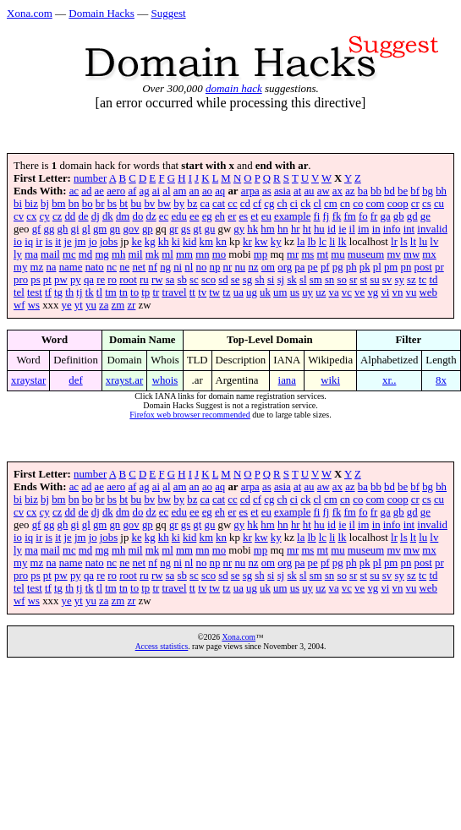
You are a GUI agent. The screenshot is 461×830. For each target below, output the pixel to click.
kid (189, 242)
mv (393, 254)
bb (375, 191)
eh (220, 216)
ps (35, 280)
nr (228, 267)
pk (364, 267)
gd (412, 216)
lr (394, 242)
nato (94, 267)
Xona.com (29, 13)
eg (207, 216)
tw (214, 292)
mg (101, 254)
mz (37, 267)
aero (116, 191)
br (100, 204)
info (392, 229)
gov (131, 229)
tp (145, 292)
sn (329, 280)
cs (426, 204)
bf (415, 191)
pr (439, 267)
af (132, 191)
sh (259, 280)
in (376, 229)
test (34, 292)
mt (323, 254)
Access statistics (162, 646)
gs (185, 229)
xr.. (389, 380)
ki (176, 242)
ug (251, 292)
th (69, 292)
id (331, 229)
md (85, 254)
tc (422, 280)
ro (112, 280)
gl (86, 229)
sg (247, 280)
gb (398, 216)
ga (386, 216)
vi (385, 292)
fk (337, 216)
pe (313, 267)
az (349, 191)
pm (391, 267)
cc (232, 204)
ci (294, 204)
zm (118, 305)
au (309, 191)
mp (260, 254)
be (403, 191)
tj (79, 292)
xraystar (28, 380)
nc (112, 267)
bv (149, 204)
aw (323, 191)
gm (100, 229)
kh (163, 242)
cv (19, 216)
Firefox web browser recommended (189, 414)
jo (93, 242)
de (83, 216)
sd (223, 280)
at (297, 191)
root (128, 280)
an (194, 191)
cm (331, 204)
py (75, 280)
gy (238, 229)
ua (238, 292)
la (301, 242)
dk (107, 216)
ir (39, 242)
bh (441, 191)
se (235, 280)
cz (57, 216)
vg (372, 292)
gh (63, 229)
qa (89, 280)
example (292, 216)
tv (202, 292)
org (284, 267)
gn (114, 229)
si (271, 280)
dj (95, 216)
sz (411, 280)
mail (50, 254)
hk (252, 229)
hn (282, 229)
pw (61, 280)
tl (99, 292)
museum (366, 254)
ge (425, 216)
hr (295, 229)
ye (67, 305)
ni (177, 267)
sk (291, 280)
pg (337, 267)
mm (184, 254)
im (364, 229)
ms (307, 254)
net (138, 267)
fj (326, 216)
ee (194, 216)
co (358, 204)
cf (257, 204)
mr (293, 254)
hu (319, 229)
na (51, 267)
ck (305, 204)
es (243, 216)
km (206, 242)
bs (112, 204)
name (71, 267)
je (67, 242)
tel (19, 292)
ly (18, 254)
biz (31, 204)
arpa (250, 191)
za (103, 305)
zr (131, 305)
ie (342, 229)
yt (78, 305)
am (180, 191)
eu (266, 216)
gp (147, 229)
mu (337, 254)
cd (245, 204)
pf (325, 267)
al (166, 191)
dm (122, 216)
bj (45, 204)
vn (397, 292)
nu (239, 267)
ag (145, 191)
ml (167, 254)
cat (218, 204)
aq (220, 191)
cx (31, 216)
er (232, 216)
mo (219, 254)
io (18, 242)
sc (194, 280)
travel (174, 292)
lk (342, 242)
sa (170, 280)
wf (19, 305)
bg (427, 191)
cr (415, 204)
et (254, 216)
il (352, 229)
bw (164, 204)
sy (398, 280)
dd (69, 216)
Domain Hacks (101, 13)
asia (282, 191)
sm (316, 280)
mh (118, 254)
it (58, 242)
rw (157, 280)
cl (317, 204)
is (48, 242)
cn (345, 204)
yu (90, 305)
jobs (109, 242)
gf (36, 229)
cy (45, 216)
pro (21, 280)
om (268, 267)
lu (423, 242)
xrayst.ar (124, 380)
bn (74, 204)
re (100, 280)
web (428, 292)
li (332, 242)
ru (144, 280)
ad (86, 191)
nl (188, 267)
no (201, 267)
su (374, 280)
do (138, 216)
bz (192, 204)
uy (307, 292)
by (178, 204)
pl (377, 267)
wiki (330, 380)
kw (261, 242)
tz (226, 292)
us (294, 292)
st (364, 280)
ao (207, 191)
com (375, 204)
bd (389, 191)
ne (124, 267)
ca (205, 204)
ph (351, 267)
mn (202, 254)
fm (350, 216)
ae (99, 191)
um (280, 292)
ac (74, 191)
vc (347, 292)
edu (178, 216)
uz (321, 292)
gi (75, 229)
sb (182, 280)
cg (269, 204)
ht (307, 229)
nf (152, 267)
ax (337, 191)
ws (34, 305)
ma (31, 254)
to (134, 292)
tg (58, 292)
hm (267, 229)
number (90, 178)
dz (151, 216)
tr (155, 292)
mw (411, 254)
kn (221, 242)
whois (165, 380)
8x (441, 380)
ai (156, 191)
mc (69, 254)
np (215, 267)
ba (363, 191)
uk (265, 292)
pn (406, 267)
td (433, 280)
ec (163, 216)
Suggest (168, 13)
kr (247, 242)
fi (317, 216)
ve (359, 292)
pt (47, 280)
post (423, 267)
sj (281, 280)
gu (210, 229)
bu (135, 204)
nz (253, 267)
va (334, 292)
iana (287, 380)
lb (312, 242)
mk (152, 254)
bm (58, 204)
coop (398, 204)
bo (87, 204)
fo (363, 216)
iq (29, 242)
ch (282, 204)
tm (111, 292)
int (409, 229)
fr (374, 216)
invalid (432, 229)
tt (192, 292)
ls (404, 242)
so (341, 280)
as (267, 191)
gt (197, 229)
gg (49, 229)
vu (411, 292)
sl (303, 280)
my (20, 267)
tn (123, 292)
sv (387, 280)
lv (434, 242)
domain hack (234, 88)
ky (276, 242)
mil (136, 254)
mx (429, 254)
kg (150, 242)
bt (123, 204)
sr (353, 280)
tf (48, 292)
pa (299, 267)
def (75, 380)
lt (413, 242)
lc (323, 242)
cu (439, 204)
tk (89, 292)
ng (165, 267)
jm (80, 242)
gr (173, 229)
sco (208, 280)
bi (18, 204)
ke (137, 242)
